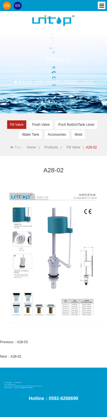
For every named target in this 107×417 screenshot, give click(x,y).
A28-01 (16, 357)
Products (53, 82)
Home (31, 147)
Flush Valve (41, 125)
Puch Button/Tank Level (76, 125)
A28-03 (22, 342)
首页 (38, 82)
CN (6, 6)
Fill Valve (71, 82)
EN (17, 6)
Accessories (57, 135)
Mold (78, 135)
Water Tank (30, 135)
